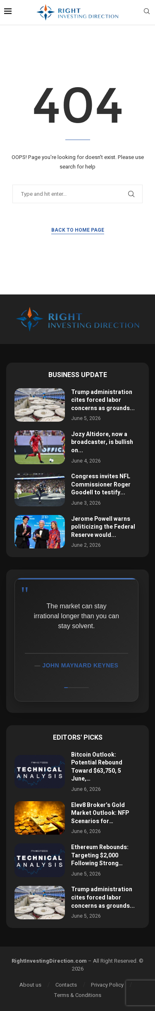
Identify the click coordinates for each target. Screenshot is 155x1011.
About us (30, 985)
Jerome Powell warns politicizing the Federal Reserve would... (103, 527)
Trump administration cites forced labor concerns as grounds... (103, 400)
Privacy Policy (107, 985)
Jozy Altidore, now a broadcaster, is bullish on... (102, 442)
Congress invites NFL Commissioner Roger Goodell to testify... (101, 484)
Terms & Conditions (77, 995)
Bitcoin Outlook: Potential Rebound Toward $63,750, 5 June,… (96, 766)
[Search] (147, 12)
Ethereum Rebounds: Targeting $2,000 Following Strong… (100, 855)
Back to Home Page (77, 230)
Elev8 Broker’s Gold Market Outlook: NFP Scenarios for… (100, 813)
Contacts (66, 985)
